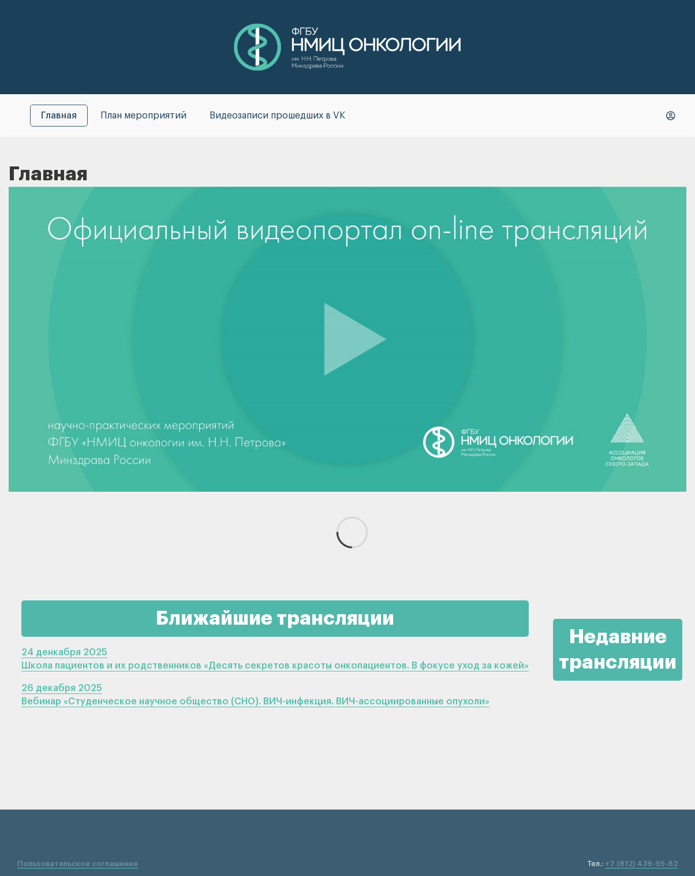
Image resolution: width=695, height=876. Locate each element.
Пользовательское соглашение (77, 863)
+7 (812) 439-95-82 (641, 863)
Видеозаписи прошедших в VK (277, 115)
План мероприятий (143, 115)
